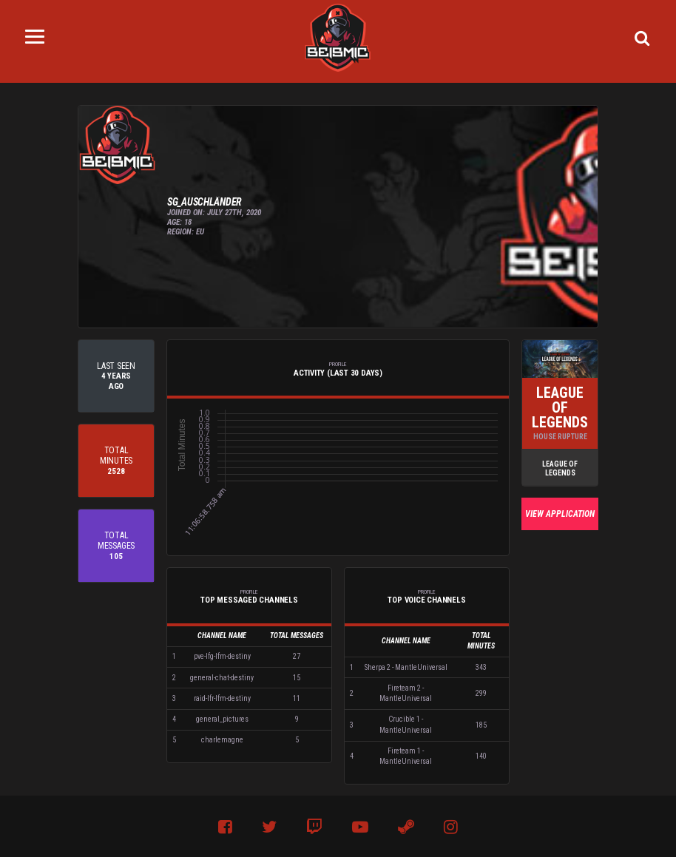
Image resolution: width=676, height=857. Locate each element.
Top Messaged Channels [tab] (249, 597)
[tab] (116, 376)
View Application (560, 514)
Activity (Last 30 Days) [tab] (338, 369)
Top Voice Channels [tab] (426, 597)
